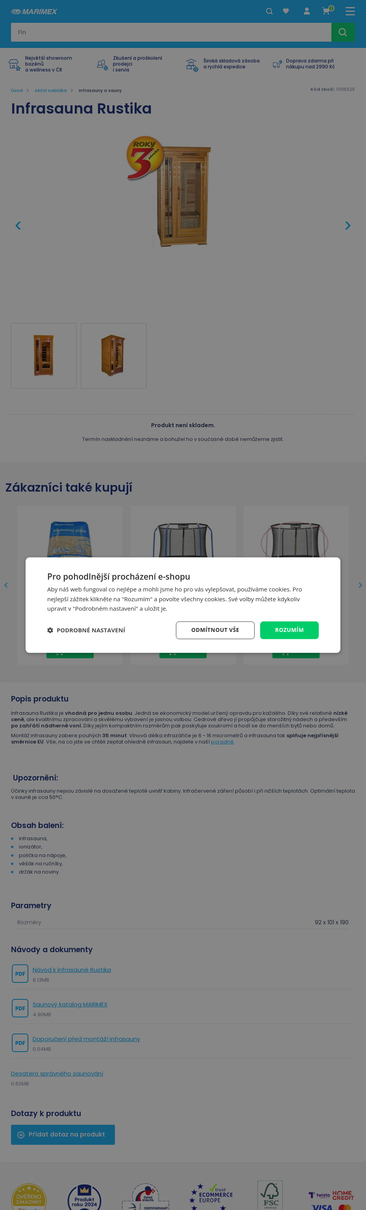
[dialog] (183, 605)
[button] (86, 630)
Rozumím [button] (289, 629)
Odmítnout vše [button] (215, 629)
